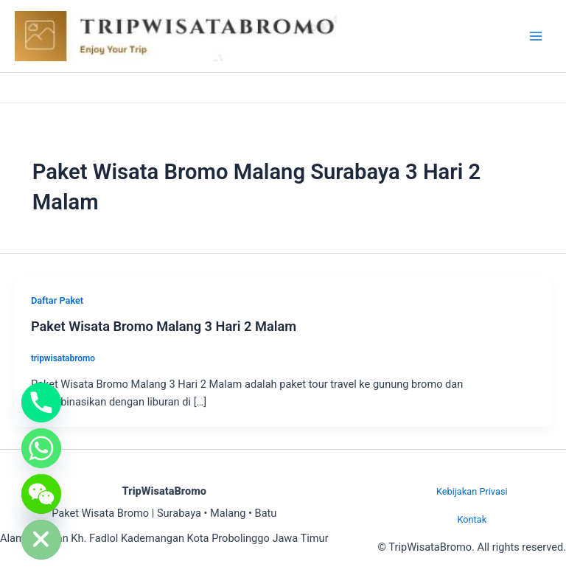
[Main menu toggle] (535, 36)
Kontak (471, 519)
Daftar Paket (57, 300)
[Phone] (41, 402)
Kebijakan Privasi (472, 491)
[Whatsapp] (41, 448)
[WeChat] (41, 494)
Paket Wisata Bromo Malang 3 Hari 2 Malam (163, 326)
